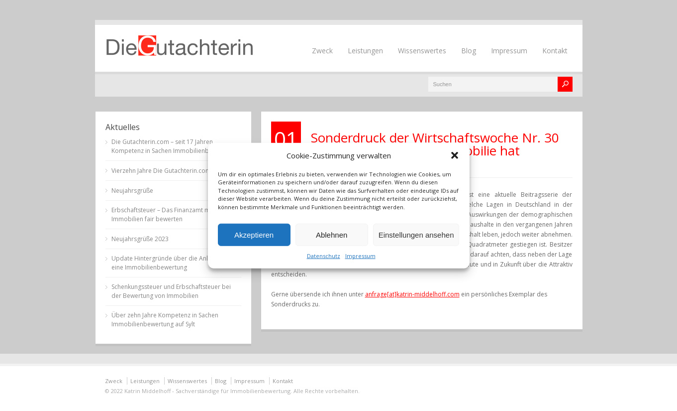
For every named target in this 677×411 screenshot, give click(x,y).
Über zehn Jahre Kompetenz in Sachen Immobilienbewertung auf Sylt (164, 319)
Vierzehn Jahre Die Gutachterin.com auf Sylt (171, 170)
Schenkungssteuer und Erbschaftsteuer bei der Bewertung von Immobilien (171, 291)
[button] (455, 155)
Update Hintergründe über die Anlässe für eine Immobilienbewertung (170, 263)
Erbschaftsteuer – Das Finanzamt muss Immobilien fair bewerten (165, 214)
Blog (468, 50)
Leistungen (365, 50)
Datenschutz (323, 256)
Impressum (360, 256)
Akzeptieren (254, 234)
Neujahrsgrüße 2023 (140, 239)
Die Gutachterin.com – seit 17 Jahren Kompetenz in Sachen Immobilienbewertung (173, 146)
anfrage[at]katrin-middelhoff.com (412, 294)
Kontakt (555, 50)
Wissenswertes (422, 50)
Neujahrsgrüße (132, 190)
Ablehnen (331, 234)
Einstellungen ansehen (416, 234)
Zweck (322, 50)
